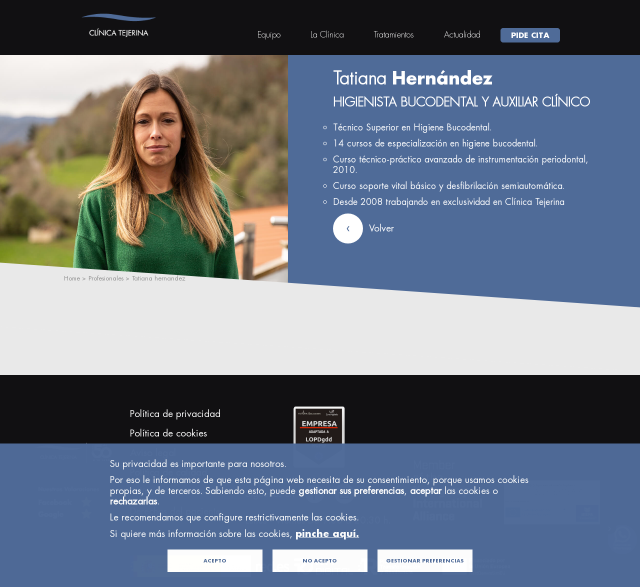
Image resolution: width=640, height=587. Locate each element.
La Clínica (327, 34)
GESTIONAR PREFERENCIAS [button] (425, 575)
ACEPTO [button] (215, 575)
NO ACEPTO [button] (319, 575)
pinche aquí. (327, 548)
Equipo (269, 34)
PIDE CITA (530, 35)
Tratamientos (394, 34)
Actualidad (462, 34)
